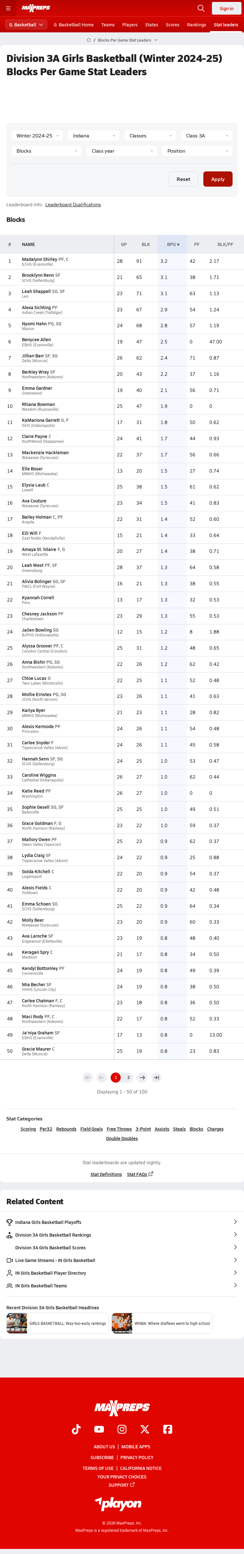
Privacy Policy (136, 1457)
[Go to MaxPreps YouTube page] (99, 1430)
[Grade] (122, 151)
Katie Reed (33, 790)
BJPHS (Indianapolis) (40, 635)
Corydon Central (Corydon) (44, 651)
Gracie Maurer (36, 1049)
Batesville (30, 812)
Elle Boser (32, 468)
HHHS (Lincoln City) (39, 989)
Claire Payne (34, 436)
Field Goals (91, 1129)
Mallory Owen (36, 839)
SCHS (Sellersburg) (38, 280)
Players (130, 24)
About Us (104, 1446)
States (151, 24)
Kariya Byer (33, 710)
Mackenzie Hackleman (45, 452)
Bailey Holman (36, 517)
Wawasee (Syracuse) (40, 457)
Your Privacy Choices (122, 1476)
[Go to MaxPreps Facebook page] (168, 1430)
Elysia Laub (33, 484)
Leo (25, 296)
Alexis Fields (35, 887)
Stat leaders (226, 24)
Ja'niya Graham (37, 1032)
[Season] (37, 135)
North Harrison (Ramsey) (43, 828)
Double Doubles (122, 1138)
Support (122, 1485)
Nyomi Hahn (34, 323)
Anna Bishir (33, 662)
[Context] (207, 135)
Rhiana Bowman (38, 404)
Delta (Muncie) (35, 360)
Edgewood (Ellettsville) (42, 941)
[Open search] (201, 8)
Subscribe (102, 1457)
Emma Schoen (36, 903)
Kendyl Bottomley (40, 968)
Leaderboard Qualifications (73, 205)
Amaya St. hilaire (39, 549)
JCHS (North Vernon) (40, 699)
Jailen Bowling (37, 630)
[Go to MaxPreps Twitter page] (145, 1430)
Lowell (27, 490)
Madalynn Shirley (39, 259)
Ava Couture (34, 500)
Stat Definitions (106, 1174)
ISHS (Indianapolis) (38, 425)
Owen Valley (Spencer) (41, 844)
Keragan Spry (35, 952)
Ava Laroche (34, 936)
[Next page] (142, 1078)
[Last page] (156, 1078)
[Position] (197, 151)
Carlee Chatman (38, 1000)
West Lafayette (35, 554)
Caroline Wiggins (39, 775)
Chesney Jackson (39, 613)
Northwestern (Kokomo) (42, 377)
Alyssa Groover (37, 645)
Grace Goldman (37, 823)
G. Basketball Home (74, 24)
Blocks (196, 1129)
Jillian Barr (33, 355)
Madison (29, 957)
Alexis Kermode (38, 726)
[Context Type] (150, 135)
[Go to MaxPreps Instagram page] (122, 1430)
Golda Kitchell (36, 871)
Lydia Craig (33, 855)
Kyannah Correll (38, 597)
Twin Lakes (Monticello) (42, 683)
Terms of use (98, 1468)
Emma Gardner (37, 388)
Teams (108, 24)
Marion (28, 328)
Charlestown (33, 618)
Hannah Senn (35, 758)
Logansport (32, 876)
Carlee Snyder (36, 742)
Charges (215, 1129)
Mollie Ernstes (36, 694)
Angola (28, 522)
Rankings (196, 24)
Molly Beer (33, 920)
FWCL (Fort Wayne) (38, 586)
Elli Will (29, 533)
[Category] (46, 151)
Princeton (30, 731)
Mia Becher (33, 984)
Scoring (28, 1129)
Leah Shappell (36, 291)
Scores (173, 24)
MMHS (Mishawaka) (40, 473)
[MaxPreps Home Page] (88, 40)
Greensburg (32, 570)
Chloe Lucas (34, 678)
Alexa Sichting (36, 307)
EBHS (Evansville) (37, 344)
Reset (183, 179)
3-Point (143, 1129)
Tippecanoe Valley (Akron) (45, 747)
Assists (162, 1129)
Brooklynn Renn (38, 275)
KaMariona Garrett (41, 420)
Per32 (46, 1129)
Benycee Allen (36, 339)
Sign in (227, 8)
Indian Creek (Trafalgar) (42, 312)
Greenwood (32, 393)
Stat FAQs (140, 1174)
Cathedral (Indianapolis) (43, 780)
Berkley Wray (35, 372)
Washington (32, 796)
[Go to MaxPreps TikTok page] (76, 1430)
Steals (179, 1129)
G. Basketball (26, 24)
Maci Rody (32, 1016)
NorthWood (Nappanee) (43, 441)
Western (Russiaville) (40, 409)
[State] (93, 135)
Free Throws (119, 1129)
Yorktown (30, 892)
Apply (218, 179)
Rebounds (66, 1129)
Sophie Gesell (36, 807)
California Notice (141, 1468)
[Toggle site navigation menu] (8, 8)
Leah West (33, 565)
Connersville (32, 973)
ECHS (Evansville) (37, 264)
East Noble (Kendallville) (43, 538)
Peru (26, 602)
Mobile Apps (135, 1446)
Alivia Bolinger (36, 581)
